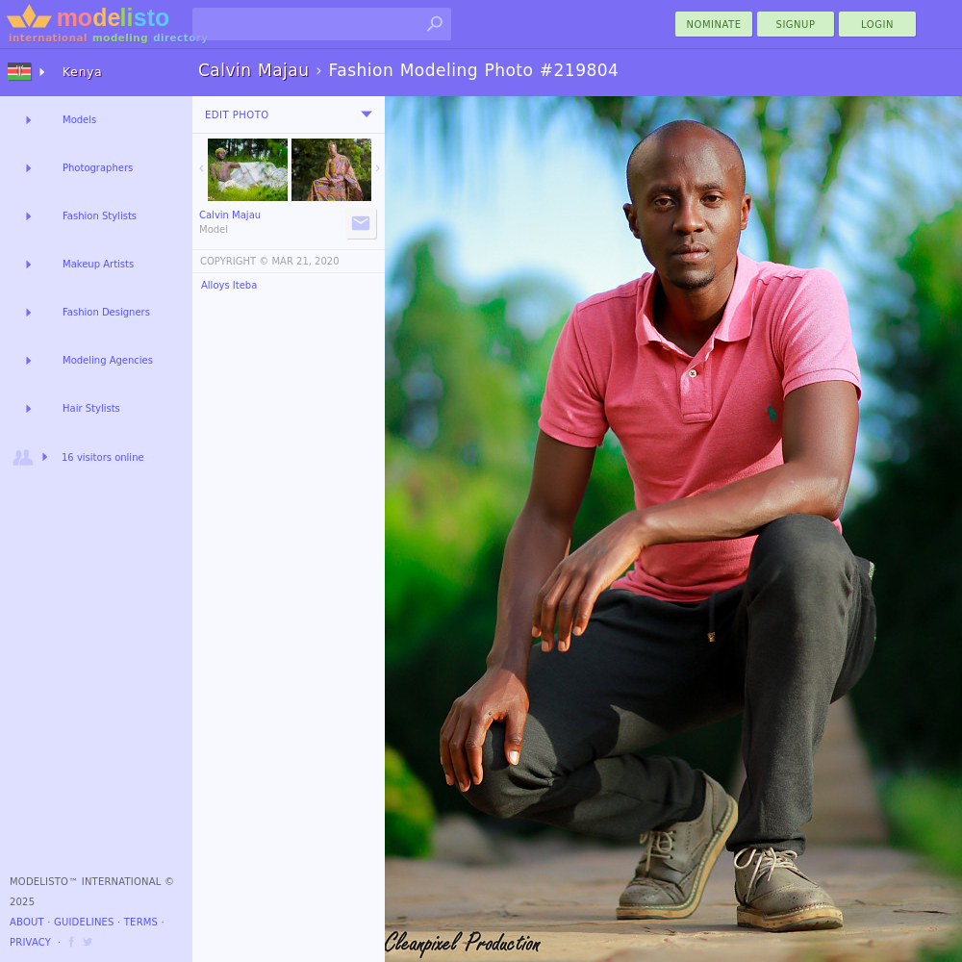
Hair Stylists (91, 408)
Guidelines (84, 922)
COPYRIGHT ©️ (234, 261)
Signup (796, 24)
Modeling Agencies (108, 360)
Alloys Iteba (229, 285)
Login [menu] (877, 24)
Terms (141, 922)
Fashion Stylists (100, 216)
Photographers (98, 168)
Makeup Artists (98, 264)
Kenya (83, 72)
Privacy (30, 942)
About (27, 922)
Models (79, 119)
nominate (714, 24)
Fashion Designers (106, 312)
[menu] (366, 114)
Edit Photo (237, 115)
